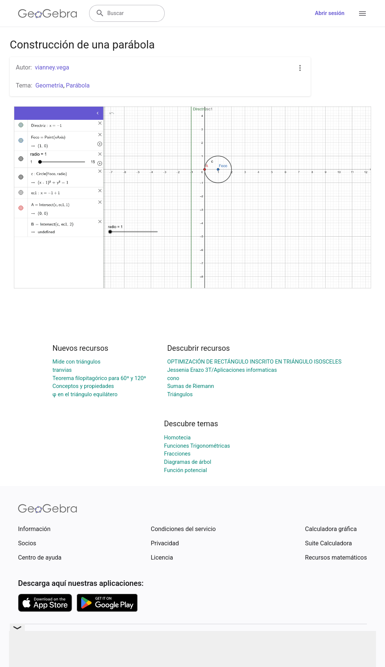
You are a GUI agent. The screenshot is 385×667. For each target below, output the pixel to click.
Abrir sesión (329, 13)
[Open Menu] (362, 13)
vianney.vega (52, 67)
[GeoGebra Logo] (47, 13)
